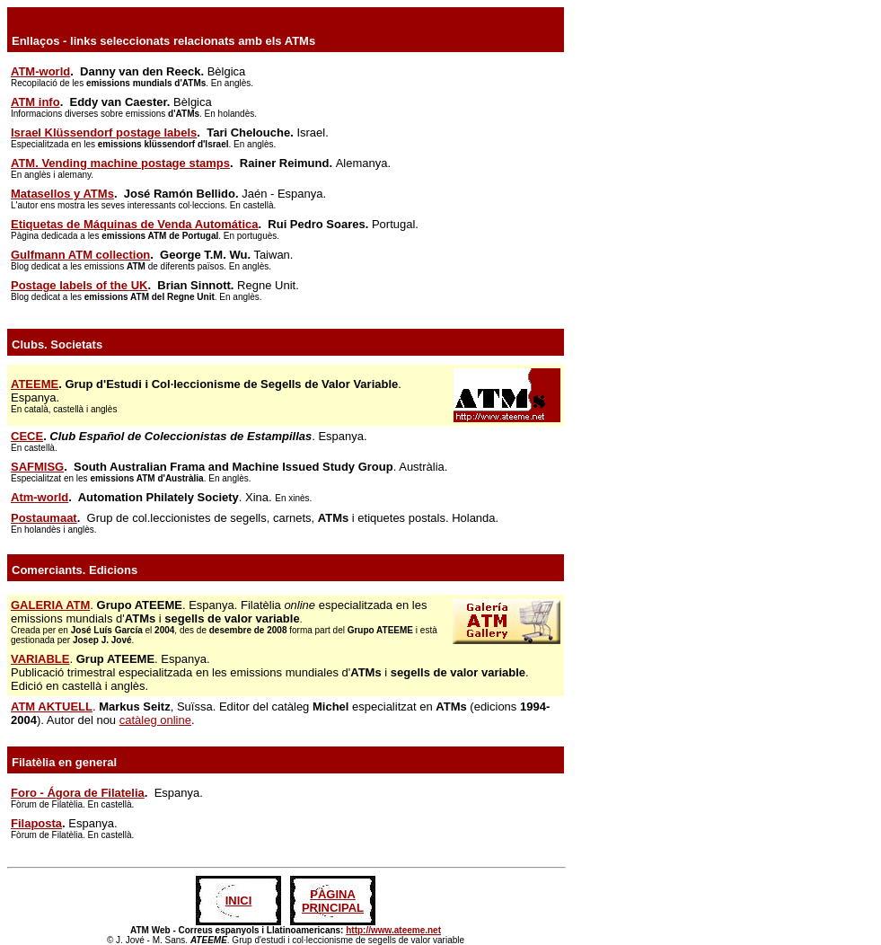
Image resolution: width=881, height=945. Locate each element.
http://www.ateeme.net (393, 930)
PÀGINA (333, 894)
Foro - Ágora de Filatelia (78, 792)
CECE (27, 436)
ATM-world (40, 71)
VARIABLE (40, 659)
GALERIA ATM (50, 605)
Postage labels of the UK (79, 285)
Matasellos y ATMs (62, 193)
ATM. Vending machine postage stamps (120, 163)
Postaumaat (44, 518)
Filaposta (36, 823)
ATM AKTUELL (52, 706)
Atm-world (39, 497)
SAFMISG (37, 466)
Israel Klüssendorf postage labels (104, 132)
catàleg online (155, 720)
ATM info (35, 102)
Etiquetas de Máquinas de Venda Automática (134, 224)
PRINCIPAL (333, 907)
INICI (238, 900)
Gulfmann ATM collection (80, 254)
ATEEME (34, 384)
